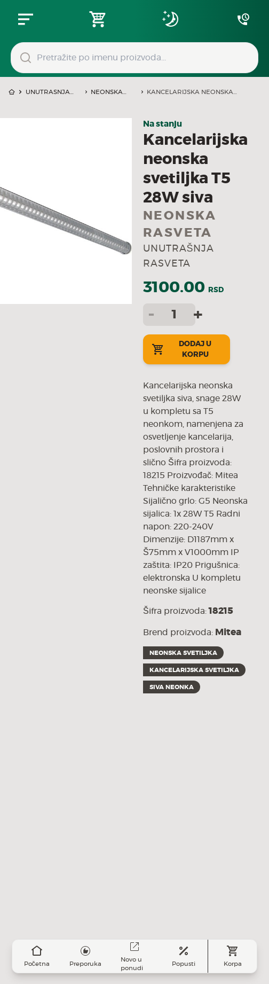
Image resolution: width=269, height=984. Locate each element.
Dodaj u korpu (181, 349)
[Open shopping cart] (98, 19)
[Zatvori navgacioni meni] (26, 19)
